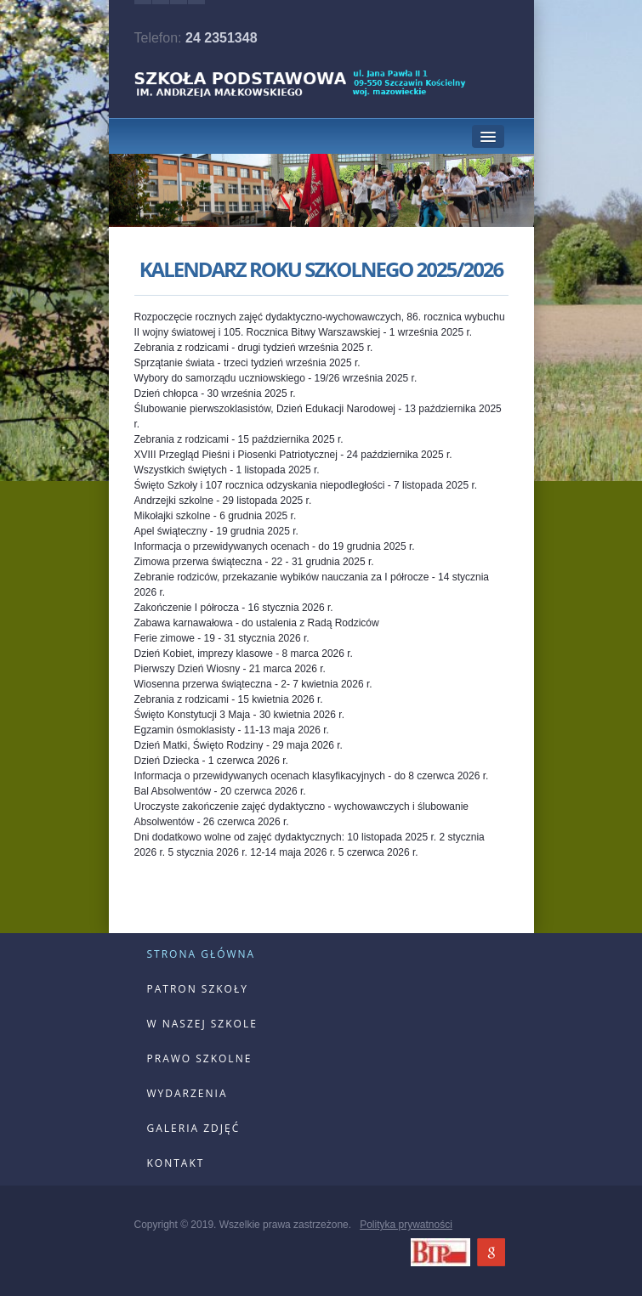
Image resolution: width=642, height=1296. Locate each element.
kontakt (176, 1163)
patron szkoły (197, 989)
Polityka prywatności (406, 1225)
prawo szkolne (200, 1058)
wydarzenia (187, 1093)
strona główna (201, 954)
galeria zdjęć (194, 1128)
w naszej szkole (202, 1023)
